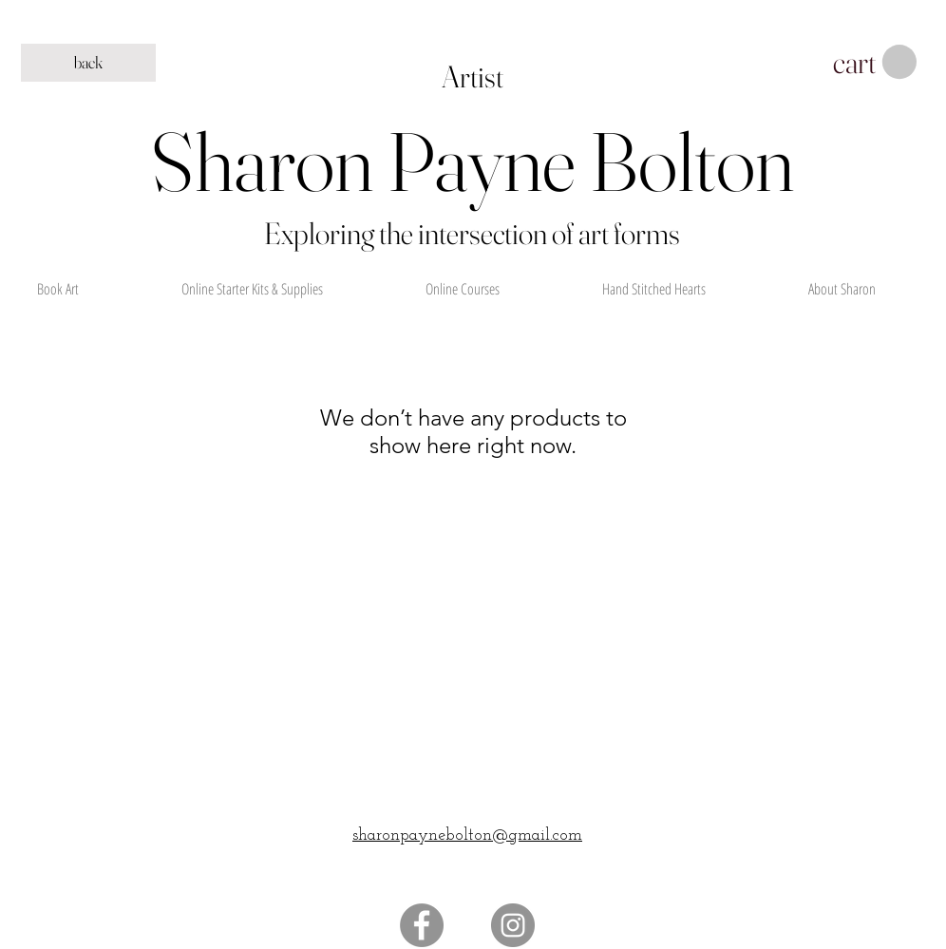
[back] (88, 63)
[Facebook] (422, 925)
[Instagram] (513, 925)
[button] (875, 63)
